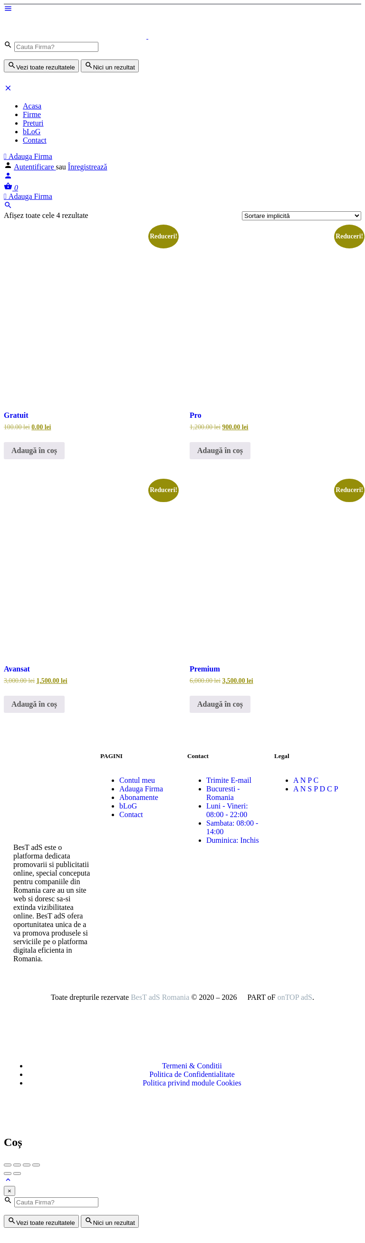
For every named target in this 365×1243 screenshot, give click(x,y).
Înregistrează (87, 167)
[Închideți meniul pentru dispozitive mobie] (8, 90)
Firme (32, 114)
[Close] (9, 1191)
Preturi (33, 123)
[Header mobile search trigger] (8, 207)
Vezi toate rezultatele (41, 66)
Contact (35, 140)
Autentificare (35, 167)
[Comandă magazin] (301, 215)
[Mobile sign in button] (8, 177)
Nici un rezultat (110, 66)
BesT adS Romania (160, 997)
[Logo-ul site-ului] (76, 36)
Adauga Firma (28, 156)
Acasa (32, 106)
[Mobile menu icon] (182, 9)
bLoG (31, 132)
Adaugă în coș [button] (34, 450)
